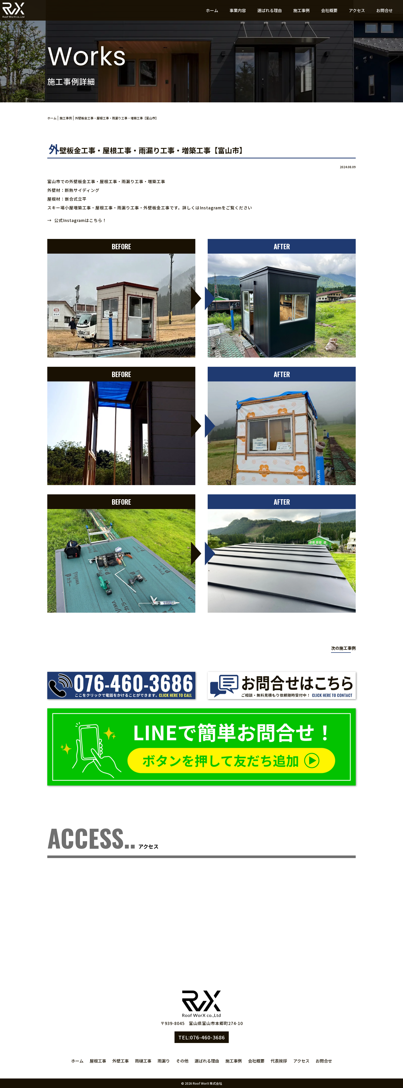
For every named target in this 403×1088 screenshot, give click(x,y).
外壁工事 (120, 1061)
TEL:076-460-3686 (201, 1037)
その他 (182, 1061)
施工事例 (301, 10)
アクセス (357, 10)
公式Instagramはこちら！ (80, 220)
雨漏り (164, 1061)
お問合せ (384, 10)
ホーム (212, 10)
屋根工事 (98, 1061)
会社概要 (329, 10)
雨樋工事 (143, 1061)
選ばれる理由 (269, 10)
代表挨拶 (279, 1061)
